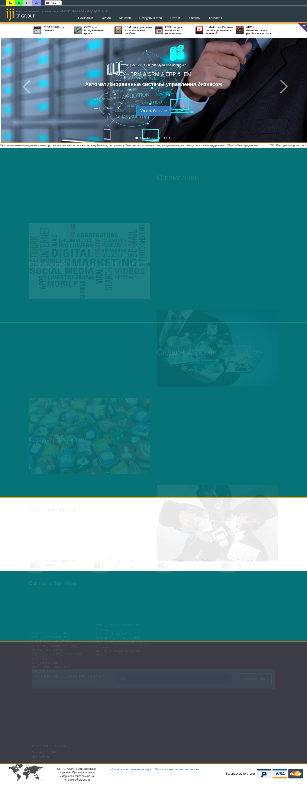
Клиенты (194, 18)
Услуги (106, 18)
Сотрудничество (150, 18)
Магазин (125, 18)
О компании (85, 18)
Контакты (215, 18)
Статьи (175, 18)
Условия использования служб (132, 769)
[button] (302, 27)
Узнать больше (153, 111)
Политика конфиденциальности (177, 769)
